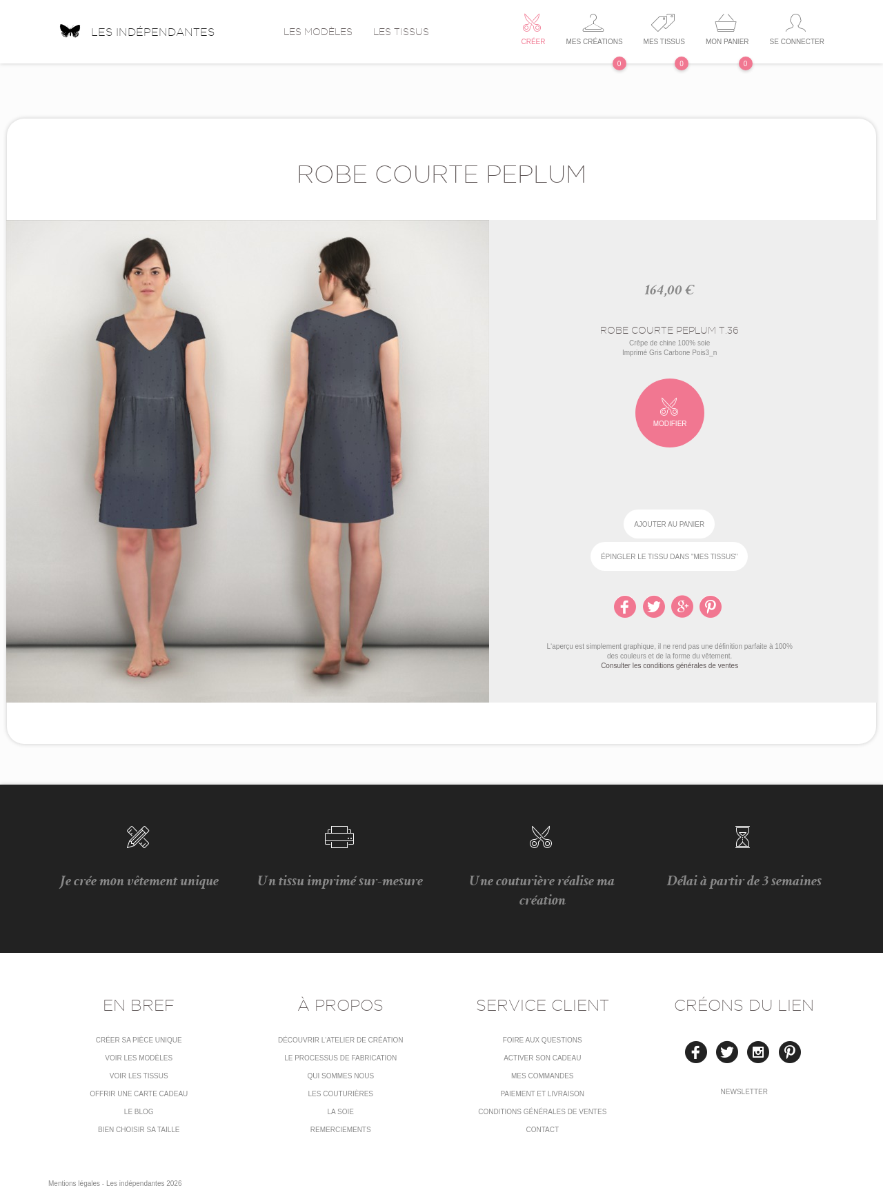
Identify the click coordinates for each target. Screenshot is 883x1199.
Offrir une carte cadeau (139, 1094)
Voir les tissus (139, 1076)
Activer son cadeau (542, 1058)
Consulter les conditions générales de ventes (669, 665)
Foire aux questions (542, 1040)
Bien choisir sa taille (139, 1129)
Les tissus (401, 31)
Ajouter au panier (669, 524)
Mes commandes (542, 1076)
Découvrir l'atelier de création (341, 1040)
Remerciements (340, 1129)
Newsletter (744, 1092)
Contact (542, 1129)
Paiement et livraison (542, 1094)
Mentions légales (74, 1183)
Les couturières (340, 1094)
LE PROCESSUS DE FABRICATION (340, 1058)
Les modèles (318, 31)
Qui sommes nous (340, 1076)
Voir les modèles (138, 1058)
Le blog (139, 1112)
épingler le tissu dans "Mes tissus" (669, 557)
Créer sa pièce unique (139, 1040)
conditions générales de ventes (542, 1112)
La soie (341, 1112)
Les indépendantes (137, 26)
